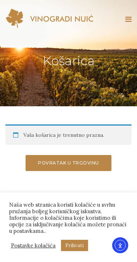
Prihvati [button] (74, 245)
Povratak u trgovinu (68, 163)
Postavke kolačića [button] (33, 245)
